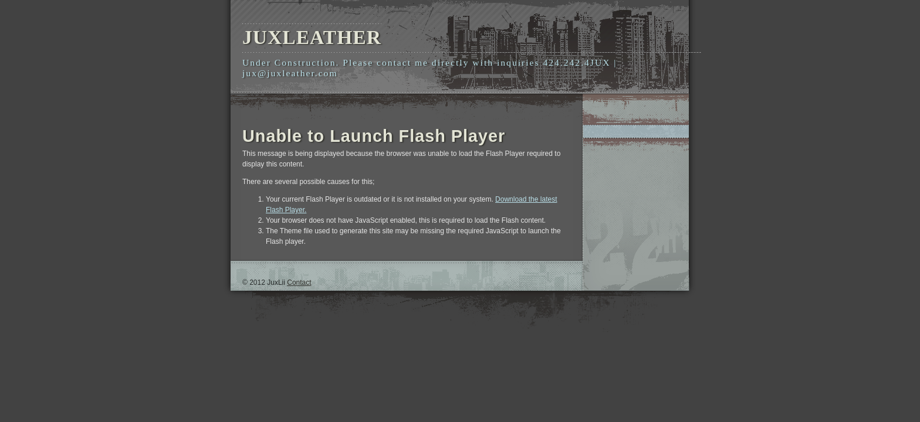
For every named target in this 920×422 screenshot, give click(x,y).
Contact (299, 282)
